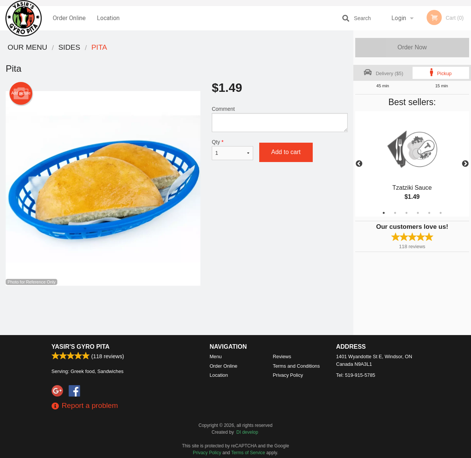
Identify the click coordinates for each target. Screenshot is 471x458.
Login (398, 18)
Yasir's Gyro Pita (81, 346)
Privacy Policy (288, 375)
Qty (232, 149)
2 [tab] (395, 213)
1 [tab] (384, 213)
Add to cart (286, 152)
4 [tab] (418, 213)
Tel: (355, 375)
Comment (280, 119)
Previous (359, 164)
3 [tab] (406, 213)
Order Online (69, 18)
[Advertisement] (177, 310)
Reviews (282, 356)
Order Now (412, 47)
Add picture (21, 93)
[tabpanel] (412, 164)
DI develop (247, 432)
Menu (216, 356)
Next (465, 164)
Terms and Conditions (296, 366)
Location (108, 18)
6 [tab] (440, 213)
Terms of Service (248, 452)
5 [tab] (429, 213)
